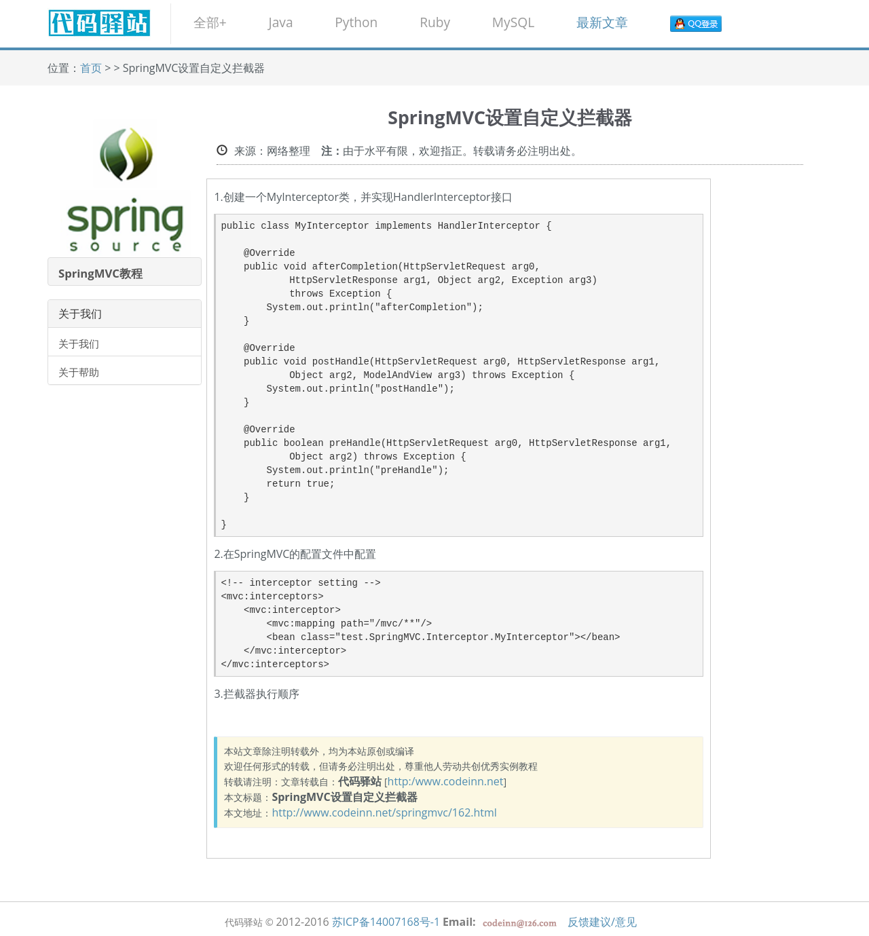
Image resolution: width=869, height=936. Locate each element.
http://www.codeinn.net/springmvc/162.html (384, 812)
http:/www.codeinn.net (446, 781)
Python (356, 22)
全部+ (210, 22)
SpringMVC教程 (100, 273)
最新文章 (602, 22)
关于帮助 (78, 372)
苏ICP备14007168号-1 (386, 921)
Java (280, 22)
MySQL (513, 22)
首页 (91, 67)
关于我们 (78, 343)
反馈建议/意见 (602, 921)
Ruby (435, 22)
